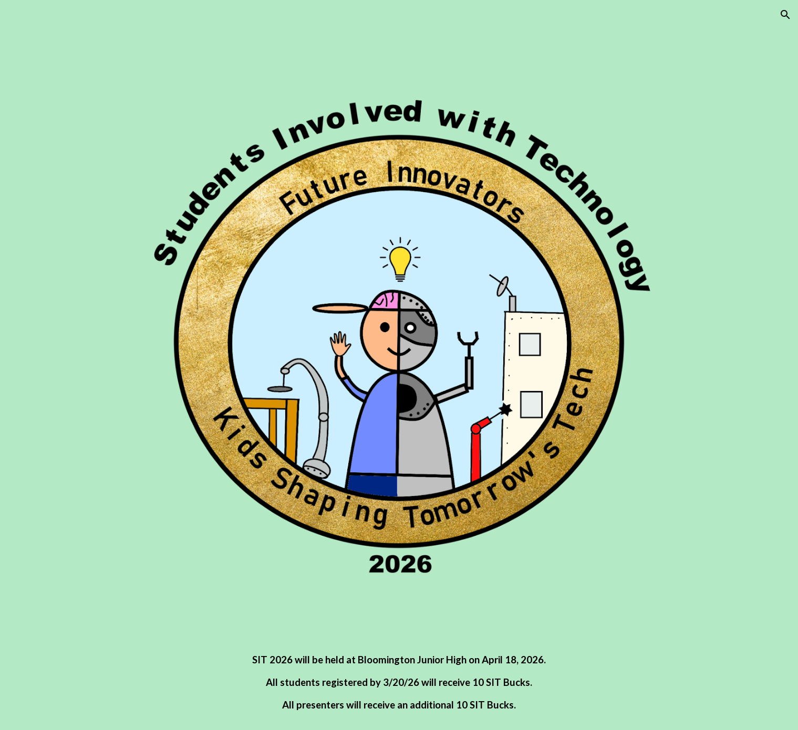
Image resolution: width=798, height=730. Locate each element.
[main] (399, 682)
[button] (785, 14)
